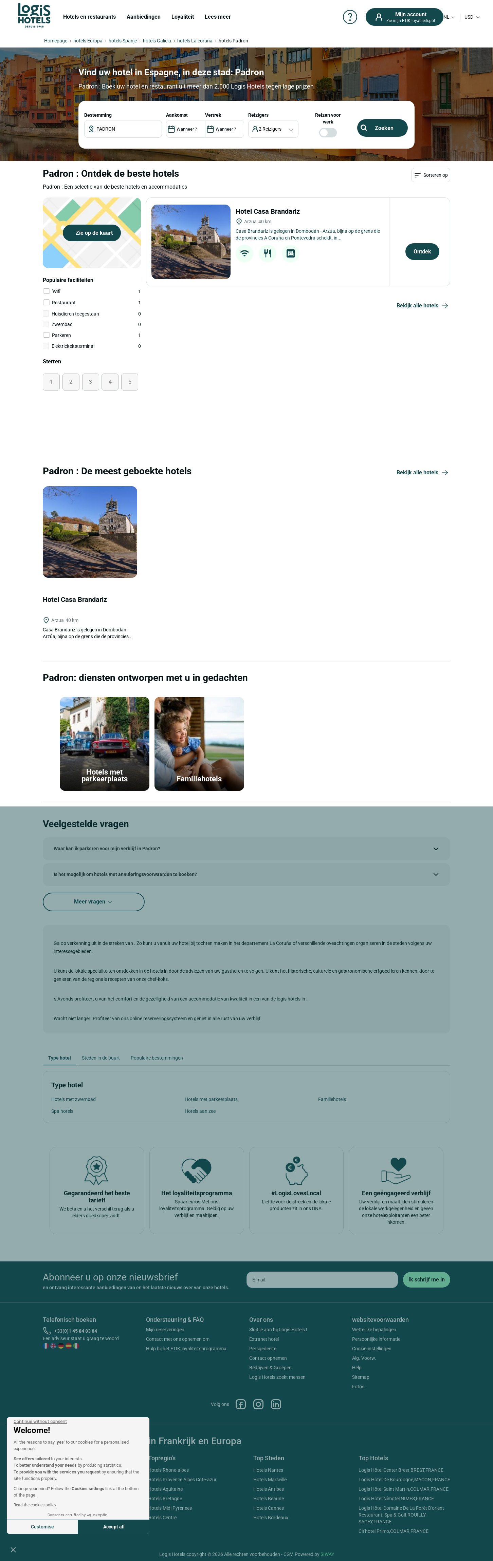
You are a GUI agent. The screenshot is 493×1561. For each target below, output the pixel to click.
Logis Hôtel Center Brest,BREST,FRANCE (401, 1470)
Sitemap (360, 1377)
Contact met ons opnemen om (177, 1339)
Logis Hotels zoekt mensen (277, 1377)
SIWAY (327, 1554)
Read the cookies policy (35, 1505)
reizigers (258, 115)
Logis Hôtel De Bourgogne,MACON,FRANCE (404, 1479)
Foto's (358, 1386)
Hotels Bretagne (165, 1498)
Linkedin (276, 1404)
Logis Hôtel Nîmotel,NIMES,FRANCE (396, 1498)
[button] (13, 1549)
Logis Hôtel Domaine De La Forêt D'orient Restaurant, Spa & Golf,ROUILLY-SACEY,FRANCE (401, 1514)
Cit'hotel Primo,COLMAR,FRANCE (393, 1531)
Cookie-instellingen (371, 1348)
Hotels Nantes (268, 1470)
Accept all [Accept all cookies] (114, 1526)
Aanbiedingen (144, 17)
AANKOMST (177, 115)
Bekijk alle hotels (423, 306)
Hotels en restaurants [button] (89, 17)
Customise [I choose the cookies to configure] (42, 1526)
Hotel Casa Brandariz (269, 211)
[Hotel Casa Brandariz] (191, 242)
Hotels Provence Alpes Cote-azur (182, 1479)
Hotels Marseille (270, 1479)
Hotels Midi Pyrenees (170, 1508)
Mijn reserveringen (165, 1329)
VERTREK (213, 115)
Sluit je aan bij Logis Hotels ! (278, 1329)
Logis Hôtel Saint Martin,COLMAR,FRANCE (404, 1489)
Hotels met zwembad (73, 1099)
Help (357, 1367)
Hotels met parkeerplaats (211, 1099)
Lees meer (218, 17)
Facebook (241, 1404)
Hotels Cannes (268, 1508)
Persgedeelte (262, 1348)
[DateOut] (224, 129)
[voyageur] (273, 129)
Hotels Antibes (268, 1489)
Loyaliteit (182, 17)
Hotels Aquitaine (165, 1489)
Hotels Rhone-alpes (168, 1470)
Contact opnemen (268, 1358)
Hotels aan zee (200, 1111)
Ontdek (422, 251)
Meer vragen (93, 902)
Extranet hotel (264, 1339)
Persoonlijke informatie (376, 1339)
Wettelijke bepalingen (374, 1329)
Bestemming (98, 115)
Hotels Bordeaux (270, 1517)
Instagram (258, 1404)
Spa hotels (62, 1111)
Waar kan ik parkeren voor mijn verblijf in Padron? (107, 848)
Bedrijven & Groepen (270, 1367)
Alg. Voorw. (364, 1358)
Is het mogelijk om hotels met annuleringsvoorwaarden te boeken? (125, 874)
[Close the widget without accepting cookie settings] (40, 1421)
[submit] (426, 1280)
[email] (322, 1280)
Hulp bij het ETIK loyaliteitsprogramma (186, 1348)
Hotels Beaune (268, 1498)
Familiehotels (332, 1099)
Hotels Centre (162, 1517)
